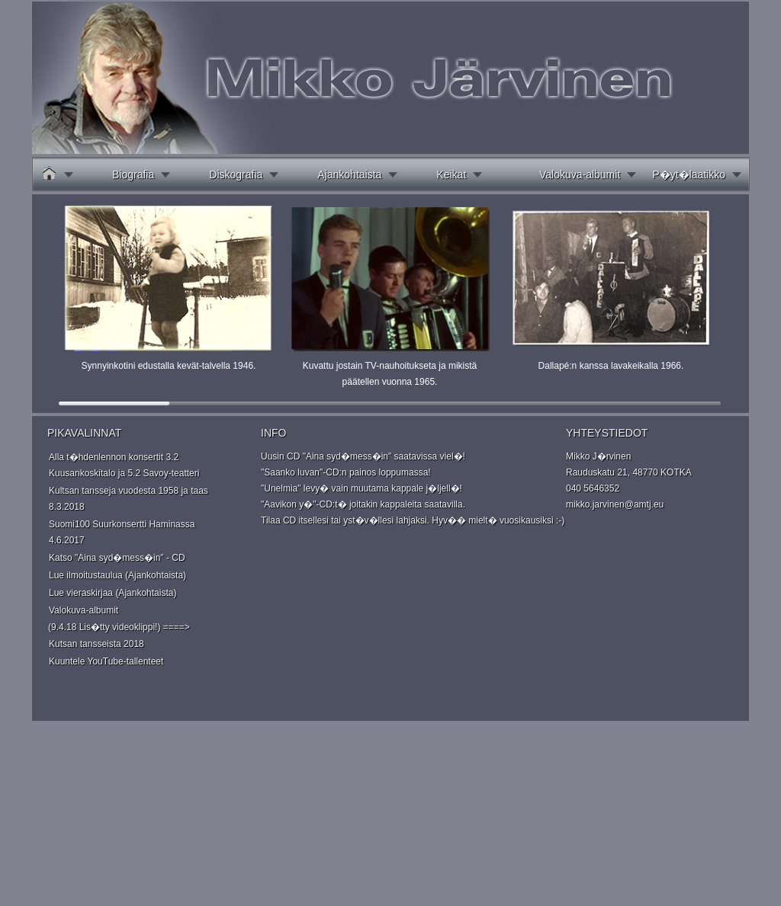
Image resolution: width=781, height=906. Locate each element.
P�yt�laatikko (688, 174)
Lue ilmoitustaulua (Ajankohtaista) (117, 575)
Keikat (451, 174)
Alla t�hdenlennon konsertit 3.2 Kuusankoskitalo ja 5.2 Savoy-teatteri (124, 465)
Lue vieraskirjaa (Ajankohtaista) (112, 592)
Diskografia (235, 174)
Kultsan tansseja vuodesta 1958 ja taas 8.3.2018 (128, 498)
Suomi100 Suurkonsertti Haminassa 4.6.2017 (121, 532)
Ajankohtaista (349, 174)
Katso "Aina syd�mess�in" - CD (117, 557)
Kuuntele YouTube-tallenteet (106, 661)
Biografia (133, 174)
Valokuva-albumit (579, 174)
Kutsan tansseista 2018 (96, 644)
